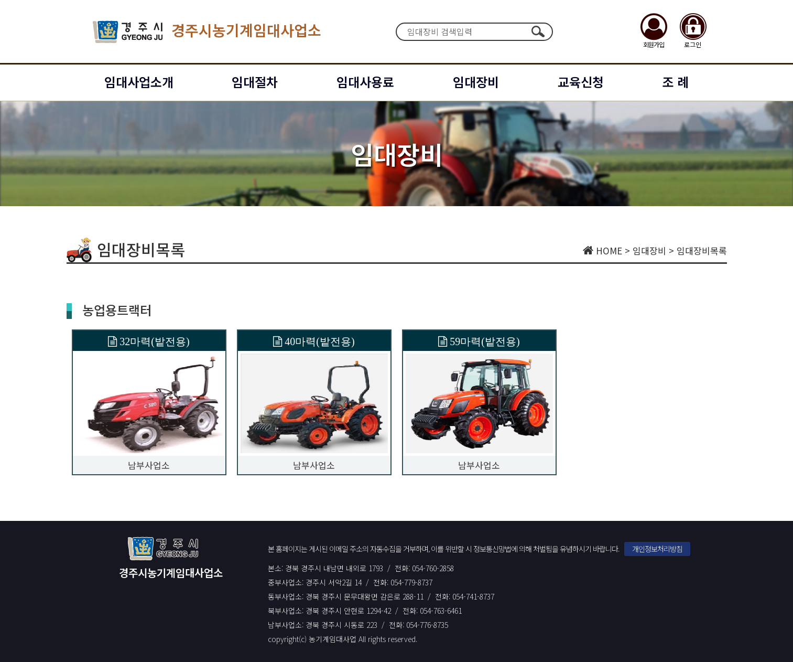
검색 (538, 31)
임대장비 (476, 81)
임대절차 (255, 81)
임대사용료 (365, 81)
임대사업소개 (138, 81)
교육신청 (581, 81)
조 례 (675, 81)
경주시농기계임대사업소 (207, 31)
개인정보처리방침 (657, 548)
